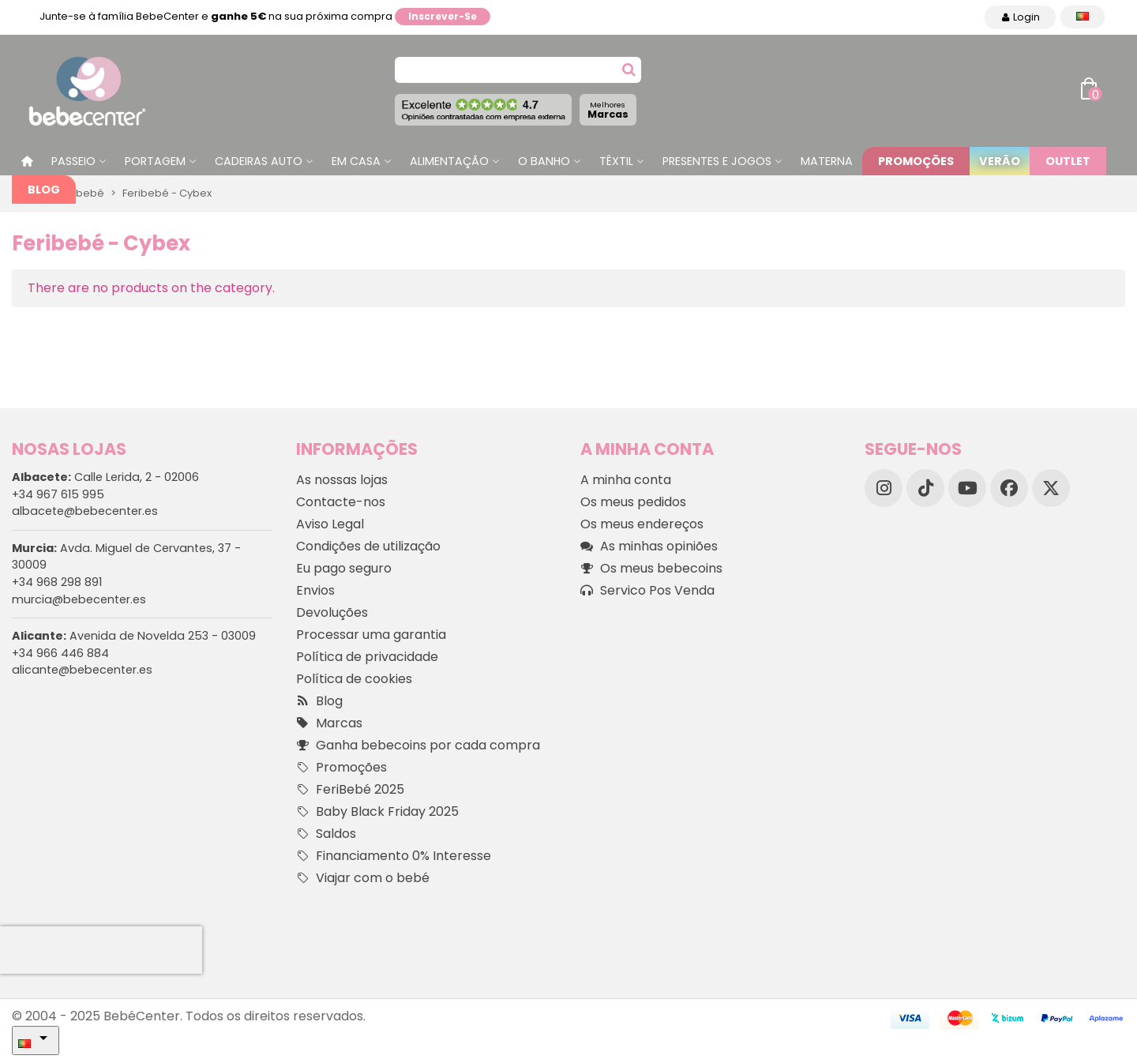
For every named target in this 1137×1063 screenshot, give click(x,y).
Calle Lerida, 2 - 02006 (105, 477)
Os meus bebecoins (651, 568)
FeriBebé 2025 (350, 789)
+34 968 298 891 (57, 582)
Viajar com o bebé (363, 878)
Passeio (73, 161)
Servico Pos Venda (647, 590)
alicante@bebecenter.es (82, 670)
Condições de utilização (368, 546)
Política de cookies (354, 679)
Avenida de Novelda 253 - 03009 (134, 636)
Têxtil (616, 161)
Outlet (1067, 161)
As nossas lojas (342, 480)
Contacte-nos (340, 502)
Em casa (356, 161)
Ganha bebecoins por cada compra (418, 745)
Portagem (155, 161)
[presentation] (101, 950)
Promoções (916, 161)
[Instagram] (883, 488)
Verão (999, 161)
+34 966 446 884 (60, 653)
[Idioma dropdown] (1082, 17)
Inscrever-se (442, 16)
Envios (315, 590)
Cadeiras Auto (258, 161)
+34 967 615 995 (58, 494)
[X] (1051, 488)
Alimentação (449, 161)
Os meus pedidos (633, 502)
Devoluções (332, 612)
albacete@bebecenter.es (85, 511)
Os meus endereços (642, 524)
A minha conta (625, 480)
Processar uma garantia (371, 634)
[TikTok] (925, 488)
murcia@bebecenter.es (79, 599)
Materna (827, 161)
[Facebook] (1009, 488)
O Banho (544, 161)
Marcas (608, 110)
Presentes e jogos (716, 161)
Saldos (326, 833)
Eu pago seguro (344, 568)
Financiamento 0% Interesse (393, 856)
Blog (44, 189)
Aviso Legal (330, 524)
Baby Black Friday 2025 (377, 811)
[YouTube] (967, 488)
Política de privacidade (367, 657)
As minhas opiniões (649, 546)
